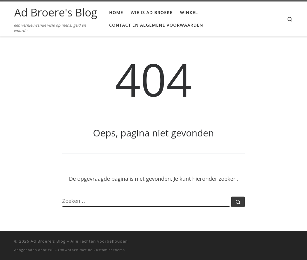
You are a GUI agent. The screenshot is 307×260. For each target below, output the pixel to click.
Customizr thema (109, 249)
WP (51, 249)
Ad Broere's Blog (48, 241)
